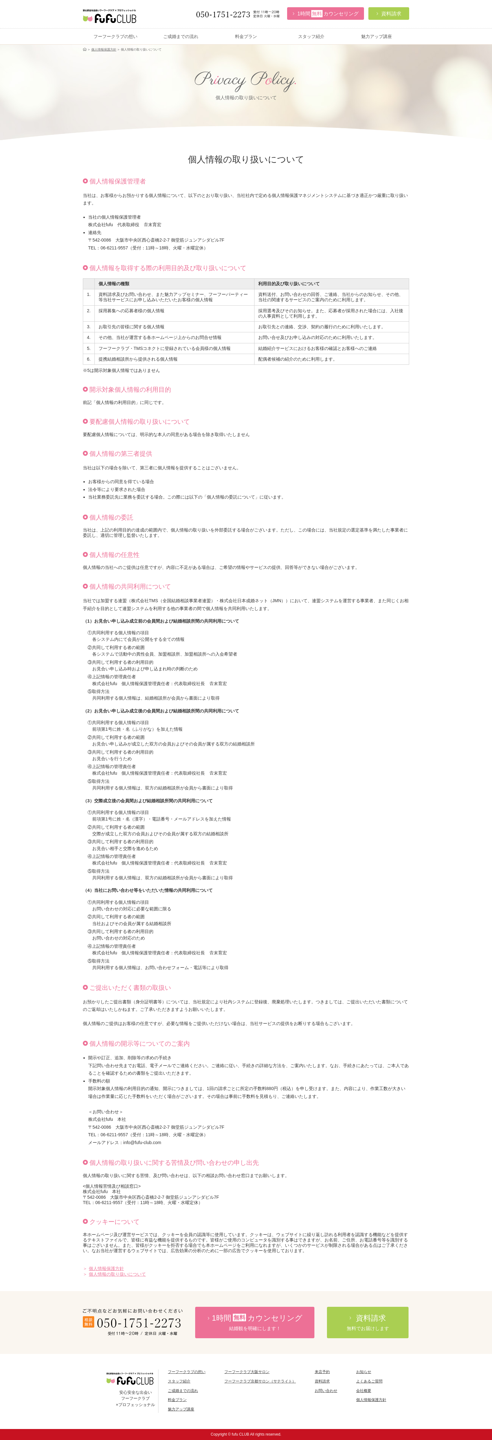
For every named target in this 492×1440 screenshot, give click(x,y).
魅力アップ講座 (376, 36)
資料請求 (322, 1381)
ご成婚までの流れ (180, 36)
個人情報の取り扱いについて (117, 1274)
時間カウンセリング (254, 1323)
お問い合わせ (326, 1390)
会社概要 (363, 1390)
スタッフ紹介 (311, 36)
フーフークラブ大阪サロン (247, 1372)
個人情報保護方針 (103, 49)
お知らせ (363, 1372)
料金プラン (246, 36)
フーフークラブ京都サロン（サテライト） (260, 1381)
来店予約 (322, 1372)
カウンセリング (326, 13)
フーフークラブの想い (115, 36)
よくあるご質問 (369, 1381)
